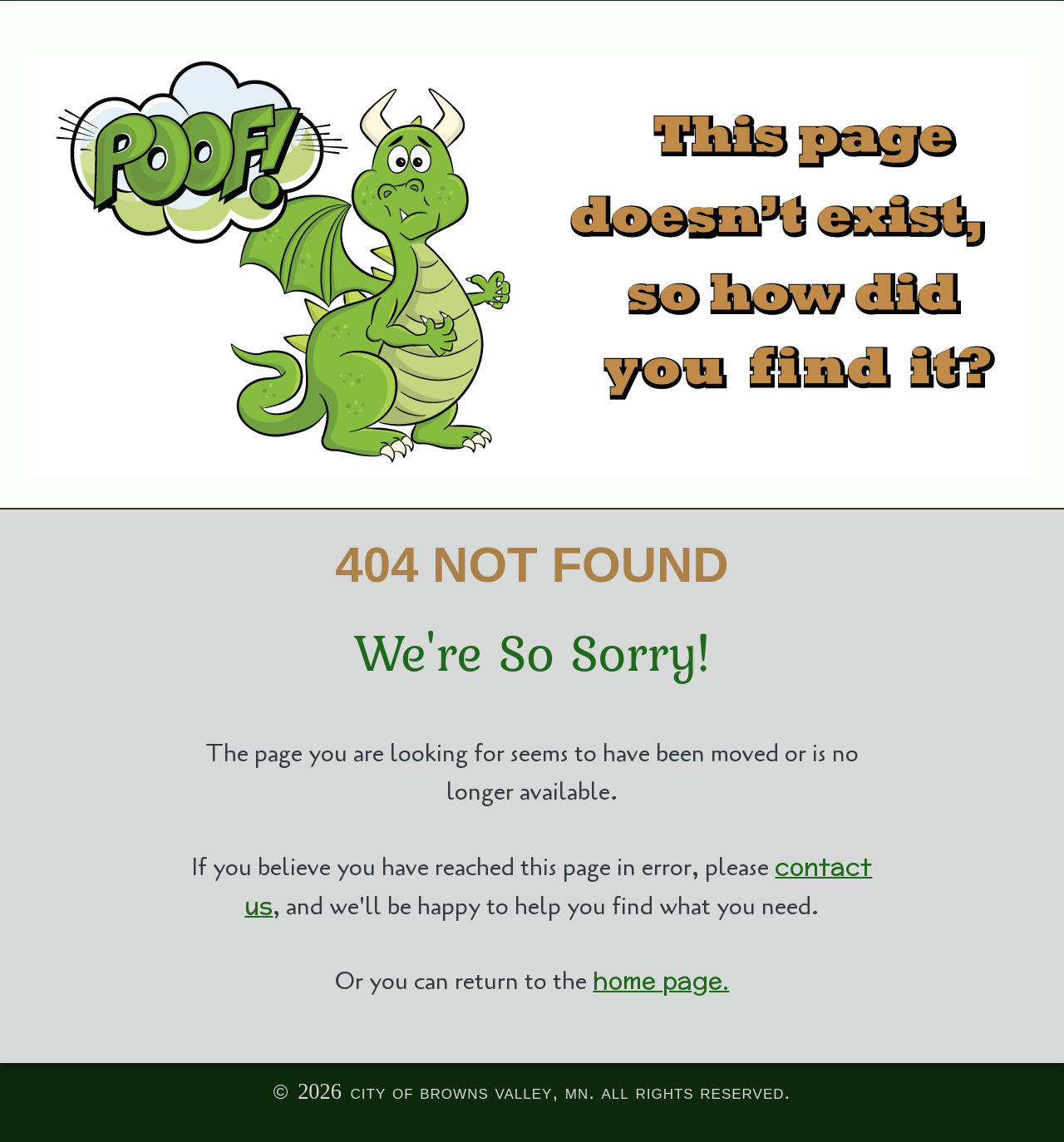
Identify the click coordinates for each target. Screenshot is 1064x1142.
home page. (661, 980)
